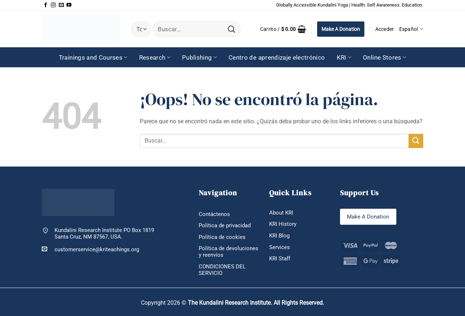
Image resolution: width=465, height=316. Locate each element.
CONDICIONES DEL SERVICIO (222, 270)
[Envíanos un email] (61, 5)
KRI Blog (279, 235)
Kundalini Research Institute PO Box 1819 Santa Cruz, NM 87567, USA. (104, 233)
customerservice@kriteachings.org (90, 249)
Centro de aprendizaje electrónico (277, 57)
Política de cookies (222, 237)
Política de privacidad (225, 225)
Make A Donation (341, 29)
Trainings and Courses (93, 57)
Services (279, 247)
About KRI (281, 212)
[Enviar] (231, 29)
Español (411, 28)
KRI (344, 57)
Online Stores (384, 57)
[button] (283, 29)
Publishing (199, 57)
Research (154, 57)
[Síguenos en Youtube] (68, 5)
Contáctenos (214, 214)
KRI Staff (279, 259)
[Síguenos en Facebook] (45, 5)
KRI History (282, 224)
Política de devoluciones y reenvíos (228, 252)
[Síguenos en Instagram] (53, 5)
